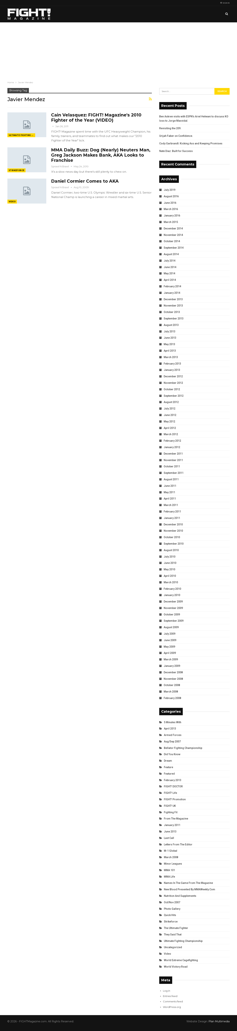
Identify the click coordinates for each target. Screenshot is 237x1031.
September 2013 (173, 318)
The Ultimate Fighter (176, 928)
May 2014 (169, 273)
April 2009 (170, 652)
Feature (168, 767)
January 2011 (172, 518)
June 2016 (170, 202)
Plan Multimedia (219, 1021)
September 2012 (173, 395)
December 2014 (173, 228)
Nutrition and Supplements (180, 895)
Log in (166, 990)
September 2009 (173, 620)
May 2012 (169, 421)
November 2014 (173, 234)
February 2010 (172, 588)
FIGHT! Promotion (175, 799)
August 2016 (171, 196)
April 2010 (170, 575)
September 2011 (173, 472)
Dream (168, 760)
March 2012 (171, 434)
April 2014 (170, 279)
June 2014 (170, 267)
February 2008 (172, 698)
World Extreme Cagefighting (181, 960)
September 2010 (173, 543)
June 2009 (170, 640)
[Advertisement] (118, 50)
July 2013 (169, 331)
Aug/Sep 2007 (172, 741)
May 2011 (169, 492)
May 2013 (169, 344)
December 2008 (173, 672)
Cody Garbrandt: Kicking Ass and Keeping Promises (190, 143)
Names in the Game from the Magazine (188, 882)
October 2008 (172, 685)
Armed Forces (172, 735)
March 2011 (171, 505)
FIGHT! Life (170, 792)
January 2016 (172, 215)
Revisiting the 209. (170, 128)
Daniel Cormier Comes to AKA (85, 181)
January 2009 (172, 665)
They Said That (172, 934)
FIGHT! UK (170, 805)
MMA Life (169, 876)
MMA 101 (169, 870)
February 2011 (172, 511)
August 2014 (171, 254)
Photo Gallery (172, 908)
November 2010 (173, 530)
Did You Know (172, 754)
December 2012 (173, 376)
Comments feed (173, 1001)
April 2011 (170, 498)
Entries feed (170, 996)
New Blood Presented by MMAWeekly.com (189, 889)
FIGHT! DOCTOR (173, 786)
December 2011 (173, 453)
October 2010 (172, 537)
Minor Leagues (173, 863)
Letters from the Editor (178, 844)
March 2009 (171, 659)
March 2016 (171, 209)
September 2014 (173, 247)
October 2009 (172, 614)
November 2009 (173, 608)
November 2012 (173, 382)
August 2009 (171, 627)
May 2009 (169, 646)
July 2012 (169, 408)
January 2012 (172, 447)
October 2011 (172, 466)
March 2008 (171, 691)
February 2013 (172, 363)
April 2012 (170, 427)
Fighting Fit (170, 812)
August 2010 (171, 550)
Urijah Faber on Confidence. (176, 135)
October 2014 (172, 241)
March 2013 (171, 357)
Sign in (225, 3)
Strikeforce (16, 170)
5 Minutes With (172, 722)
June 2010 (170, 562)
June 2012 (170, 415)
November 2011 (173, 460)
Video (12, 201)
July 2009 (169, 633)
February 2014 (172, 286)
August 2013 (171, 325)
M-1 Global (170, 850)
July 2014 (169, 260)
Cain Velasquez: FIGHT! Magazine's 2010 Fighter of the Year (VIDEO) (96, 117)
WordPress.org (172, 1006)
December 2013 (173, 299)
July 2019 (169, 189)
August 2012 (171, 402)
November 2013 (173, 305)
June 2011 (170, 485)
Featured (169, 773)
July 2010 (169, 556)
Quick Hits (170, 915)
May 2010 (169, 569)
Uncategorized (173, 947)
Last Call (169, 838)
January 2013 (172, 369)
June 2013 (170, 337)
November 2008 (173, 678)
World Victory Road (176, 966)
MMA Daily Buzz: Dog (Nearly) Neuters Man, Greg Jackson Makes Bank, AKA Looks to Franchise (100, 155)
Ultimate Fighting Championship (22, 135)
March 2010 (171, 582)
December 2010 (173, 524)
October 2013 (172, 312)
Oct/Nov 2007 (172, 902)
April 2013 (170, 350)
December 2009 (173, 601)
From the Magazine (176, 818)
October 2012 (172, 389)
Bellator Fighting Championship (183, 747)
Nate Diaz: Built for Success (176, 151)
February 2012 (172, 440)
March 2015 (171, 222)
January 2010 (172, 595)
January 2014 (172, 292)
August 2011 (171, 479)
